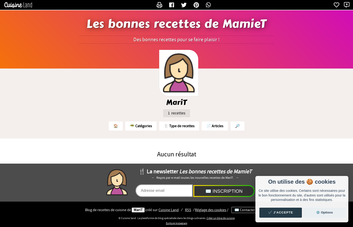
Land (168, 210)
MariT (138, 210)
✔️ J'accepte (280, 212)
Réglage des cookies (210, 210)
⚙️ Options (324, 212)
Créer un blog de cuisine (221, 218)
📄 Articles (214, 126)
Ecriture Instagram (176, 223)
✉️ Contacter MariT (249, 210)
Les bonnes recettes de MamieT (176, 24)
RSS (188, 210)
